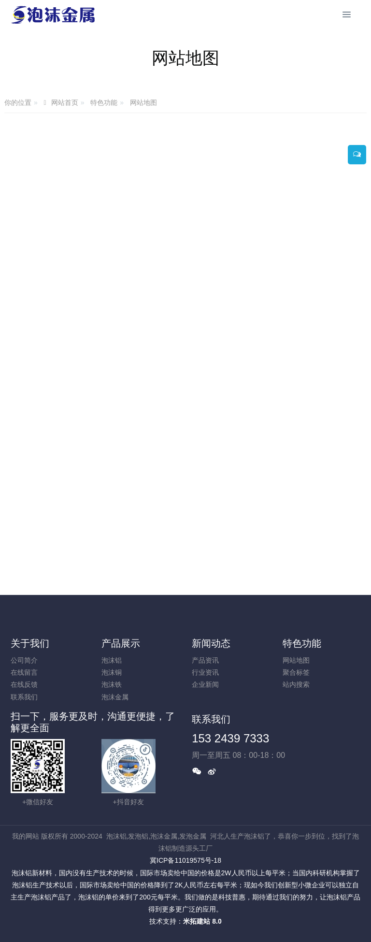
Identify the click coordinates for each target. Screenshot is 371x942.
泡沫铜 (111, 672)
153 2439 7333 (230, 738)
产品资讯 (205, 660)
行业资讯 (205, 672)
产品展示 (120, 643)
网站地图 (143, 102)
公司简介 (24, 660)
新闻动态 (211, 643)
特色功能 (103, 102)
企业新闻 (205, 684)
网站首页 (64, 103)
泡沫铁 (111, 684)
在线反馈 (24, 684)
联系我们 (24, 697)
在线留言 (24, 672)
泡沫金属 (114, 697)
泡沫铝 (111, 660)
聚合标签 (296, 672)
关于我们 (30, 643)
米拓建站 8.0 (202, 921)
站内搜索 (296, 684)
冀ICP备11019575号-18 (185, 860)
